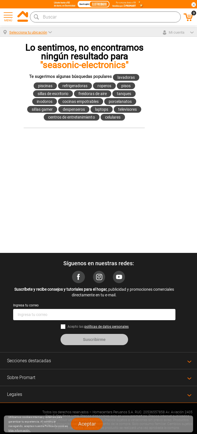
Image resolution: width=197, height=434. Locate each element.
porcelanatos (120, 101)
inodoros (44, 101)
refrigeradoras (74, 86)
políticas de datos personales (106, 327)
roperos (104, 86)
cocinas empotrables (80, 101)
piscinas (45, 86)
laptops (101, 109)
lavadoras (126, 77)
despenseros (74, 109)
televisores (127, 109)
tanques (124, 93)
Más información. (19, 430)
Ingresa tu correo (26, 305)
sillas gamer (42, 109)
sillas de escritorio (53, 93)
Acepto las (98, 327)
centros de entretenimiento (71, 117)
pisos (126, 86)
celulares (112, 117)
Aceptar (87, 424)
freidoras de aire (92, 93)
